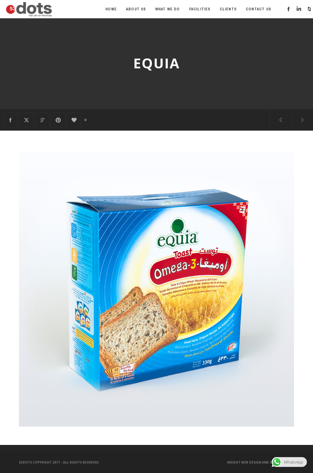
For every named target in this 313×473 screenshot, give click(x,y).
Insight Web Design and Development (260, 462)
